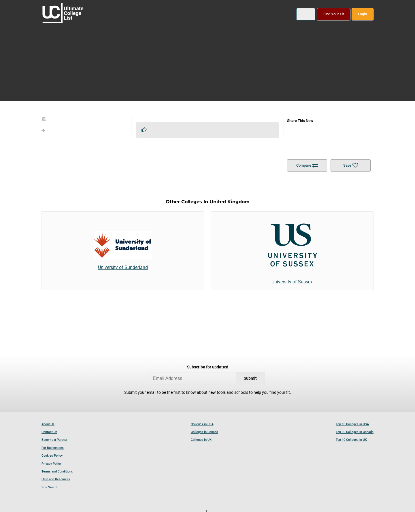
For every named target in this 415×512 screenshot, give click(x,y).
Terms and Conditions (57, 471)
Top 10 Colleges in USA (352, 424)
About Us (48, 424)
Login (362, 14)
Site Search (50, 487)
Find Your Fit (333, 14)
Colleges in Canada (204, 432)
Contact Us (49, 432)
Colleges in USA (202, 424)
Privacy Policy (51, 464)
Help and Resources (56, 479)
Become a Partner (54, 440)
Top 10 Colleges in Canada (354, 432)
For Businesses (53, 448)
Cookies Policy (52, 456)
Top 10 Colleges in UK (351, 440)
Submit (250, 378)
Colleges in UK (201, 440)
